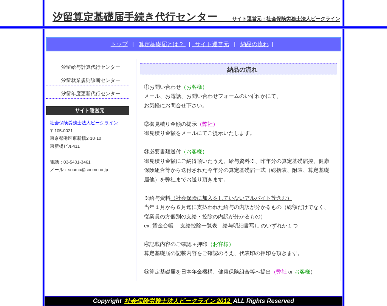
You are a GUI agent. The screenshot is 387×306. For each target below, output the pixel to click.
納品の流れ (254, 44)
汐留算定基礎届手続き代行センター (196, 17)
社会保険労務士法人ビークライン (84, 123)
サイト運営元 (210, 44)
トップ (119, 44)
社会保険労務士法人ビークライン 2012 (178, 301)
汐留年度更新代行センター (90, 93)
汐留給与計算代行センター (90, 67)
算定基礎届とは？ (162, 44)
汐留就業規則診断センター (90, 80)
